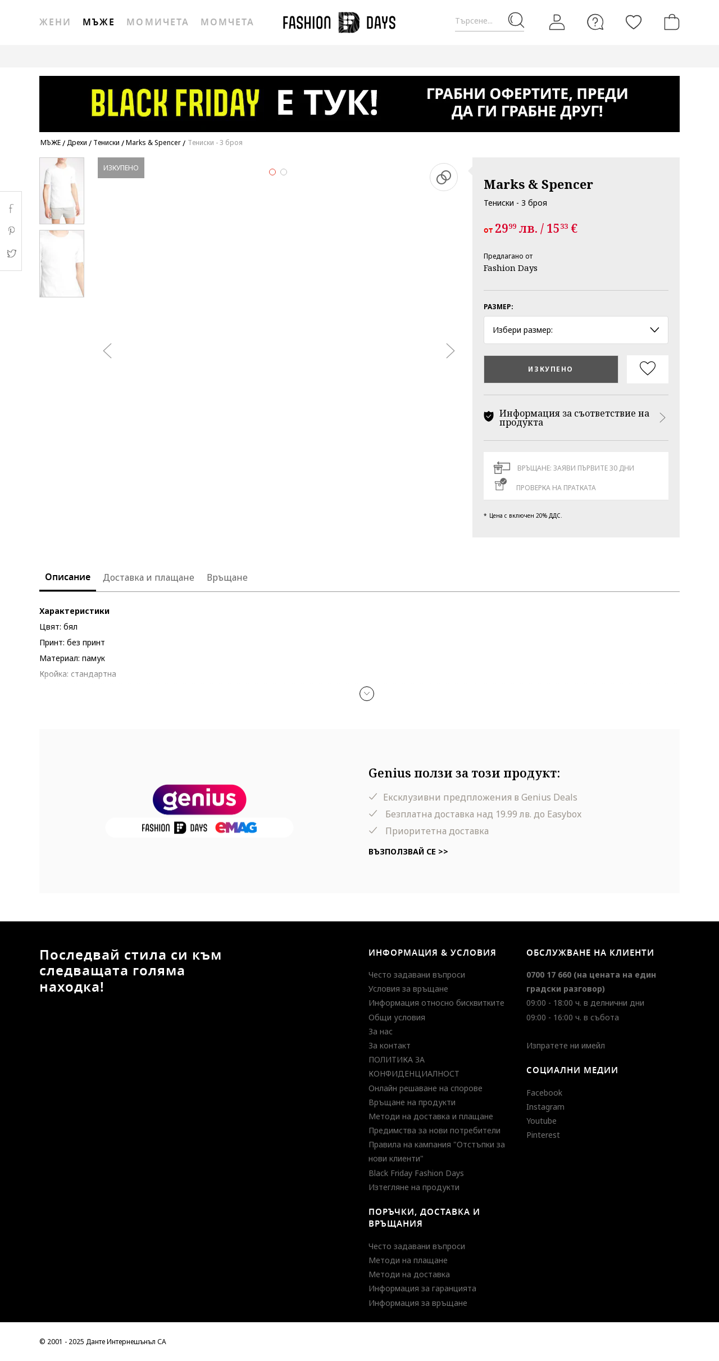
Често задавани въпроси (416, 974)
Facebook (544, 1092)
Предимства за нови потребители (434, 1130)
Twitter (11, 253)
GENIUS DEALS (450, 56)
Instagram (545, 1106)
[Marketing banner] (359, 98)
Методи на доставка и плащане (430, 1116)
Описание (67, 577)
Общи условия (396, 1017)
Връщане (227, 577)
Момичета (157, 22)
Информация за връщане (417, 1302)
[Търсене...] (489, 21)
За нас (380, 1031)
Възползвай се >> (408, 851)
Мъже (99, 22)
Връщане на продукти (412, 1102)
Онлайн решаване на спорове (425, 1088)
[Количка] (669, 22)
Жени (55, 22)
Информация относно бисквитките (436, 1002)
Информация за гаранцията (422, 1288)
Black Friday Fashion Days (416, 1173)
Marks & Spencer (538, 183)
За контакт (389, 1045)
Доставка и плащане (148, 577)
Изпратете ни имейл (565, 1045)
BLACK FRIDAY (580, 56)
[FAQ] (595, 22)
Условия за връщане (408, 988)
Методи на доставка (409, 1274)
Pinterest (543, 1134)
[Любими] (633, 22)
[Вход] (557, 22)
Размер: (498, 306)
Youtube (541, 1120)
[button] (367, 693)
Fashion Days (511, 267)
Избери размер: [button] (576, 329)
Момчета (227, 22)
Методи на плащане (408, 1260)
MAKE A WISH (516, 56)
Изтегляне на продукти (413, 1187)
